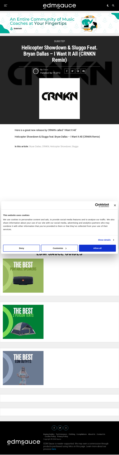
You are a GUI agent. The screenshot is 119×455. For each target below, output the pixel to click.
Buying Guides (48, 435)
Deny (21, 248)
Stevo (45, 70)
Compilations (81, 435)
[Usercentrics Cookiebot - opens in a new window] (97, 205)
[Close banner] (115, 205)
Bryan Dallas (35, 146)
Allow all (97, 248)
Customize (59, 248)
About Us (91, 435)
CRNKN (45, 146)
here (54, 449)
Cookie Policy (50, 437)
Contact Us (101, 435)
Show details (104, 240)
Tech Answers (61, 435)
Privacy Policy (62, 437)
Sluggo (75, 146)
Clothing (72, 435)
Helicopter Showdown (60, 146)
